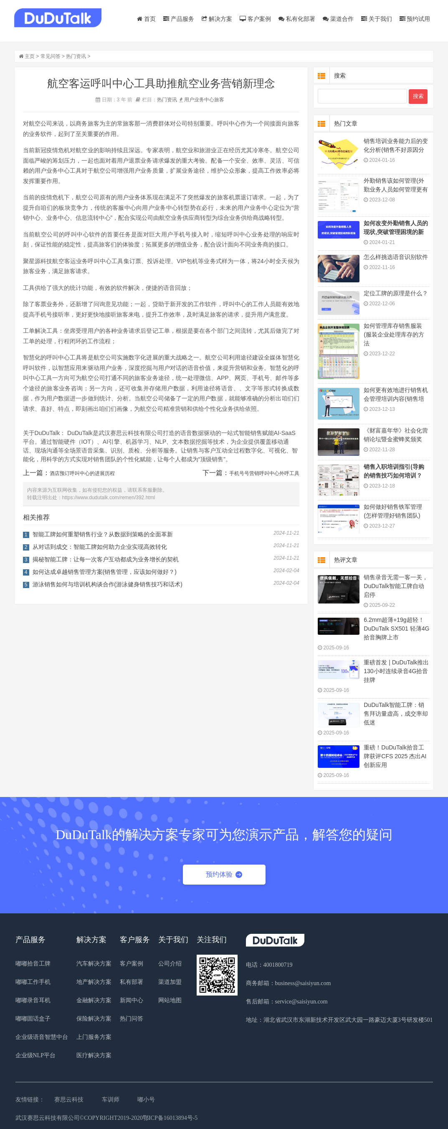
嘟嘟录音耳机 (33, 1000)
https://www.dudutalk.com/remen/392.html (108, 497)
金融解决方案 (93, 1000)
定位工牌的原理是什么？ (396, 293)
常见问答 (50, 56)
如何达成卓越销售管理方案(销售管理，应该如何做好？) (105, 571)
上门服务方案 (93, 1037)
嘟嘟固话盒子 (33, 1019)
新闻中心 (131, 1000)
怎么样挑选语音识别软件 (396, 257)
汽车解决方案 (93, 964)
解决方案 (217, 18)
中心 (209, 100)
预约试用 (415, 18)
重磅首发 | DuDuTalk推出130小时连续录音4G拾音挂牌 (396, 671)
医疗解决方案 (93, 1055)
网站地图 (170, 1000)
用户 (189, 100)
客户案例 (255, 18)
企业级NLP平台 (35, 1055)
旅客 (219, 100)
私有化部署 (296, 18)
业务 (199, 100)
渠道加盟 (170, 982)
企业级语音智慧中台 (41, 1037)
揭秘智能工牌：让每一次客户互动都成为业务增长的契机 (106, 559)
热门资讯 (76, 56)
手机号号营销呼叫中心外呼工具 (264, 473)
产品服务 (178, 18)
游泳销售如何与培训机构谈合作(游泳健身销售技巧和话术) (107, 584)
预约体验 (224, 874)
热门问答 (131, 1019)
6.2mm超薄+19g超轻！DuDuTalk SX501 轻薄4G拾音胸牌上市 (396, 628)
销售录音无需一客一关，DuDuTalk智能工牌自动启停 (396, 586)
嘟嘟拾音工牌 (33, 964)
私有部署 (131, 982)
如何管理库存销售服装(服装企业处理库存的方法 (394, 334)
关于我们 (376, 18)
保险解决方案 (93, 1019)
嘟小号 (146, 1099)
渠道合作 (338, 18)
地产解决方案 (93, 982)
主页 (30, 56)
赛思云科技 (69, 1099)
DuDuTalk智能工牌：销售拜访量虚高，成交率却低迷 (396, 714)
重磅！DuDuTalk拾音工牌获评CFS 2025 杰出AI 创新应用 (395, 756)
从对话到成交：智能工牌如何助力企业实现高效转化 (100, 546)
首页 (146, 18)
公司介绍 (170, 964)
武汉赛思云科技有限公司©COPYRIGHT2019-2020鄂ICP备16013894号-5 (106, 1118)
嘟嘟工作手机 (33, 982)
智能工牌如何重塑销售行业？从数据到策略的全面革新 (103, 534)
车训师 (110, 1099)
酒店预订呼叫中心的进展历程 (82, 473)
